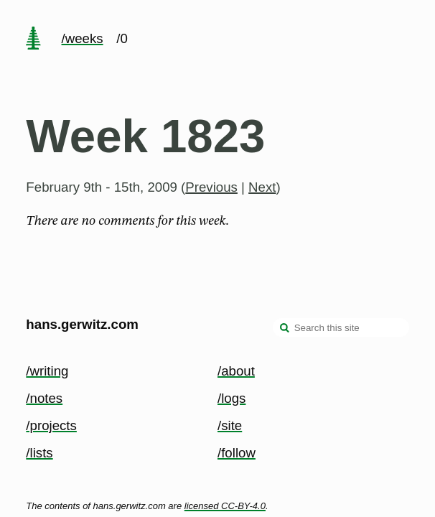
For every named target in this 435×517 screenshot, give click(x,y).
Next (262, 187)
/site (230, 425)
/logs (231, 398)
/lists (39, 452)
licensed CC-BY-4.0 (225, 505)
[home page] (34, 39)
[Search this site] (341, 327)
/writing (47, 370)
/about (236, 370)
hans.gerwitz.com (82, 324)
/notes (44, 398)
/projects (51, 425)
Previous (211, 187)
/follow (237, 452)
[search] (285, 329)
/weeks (82, 38)
